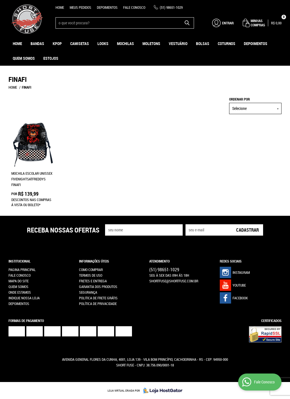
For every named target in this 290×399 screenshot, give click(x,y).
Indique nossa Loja (24, 297)
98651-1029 (171, 7)
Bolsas (202, 43)
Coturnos (226, 43)
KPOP (57, 43)
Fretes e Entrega (93, 280)
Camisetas (79, 43)
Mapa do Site (18, 280)
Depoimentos (107, 7)
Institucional (19, 261)
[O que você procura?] (187, 23)
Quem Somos (24, 58)
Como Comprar (91, 269)
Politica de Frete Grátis (98, 297)
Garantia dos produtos (98, 286)
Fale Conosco (134, 7)
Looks (102, 43)
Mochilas (125, 43)
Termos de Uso (90, 275)
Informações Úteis (94, 261)
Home (60, 7)
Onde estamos (19, 292)
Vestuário (178, 43)
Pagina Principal (22, 269)
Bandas (37, 43)
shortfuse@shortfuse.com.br (173, 280)
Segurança (88, 292)
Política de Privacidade (98, 303)
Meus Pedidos (80, 7)
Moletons (151, 43)
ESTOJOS (50, 58)
